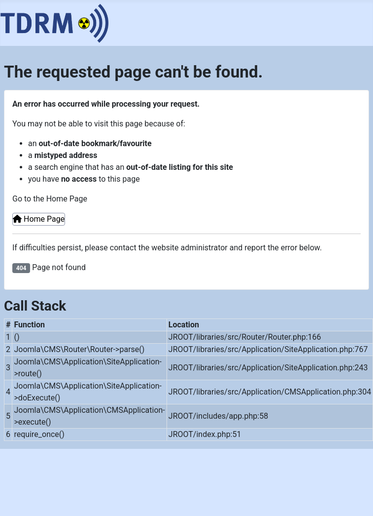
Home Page (39, 219)
